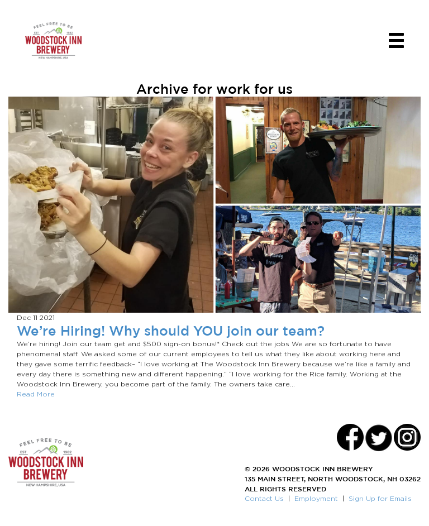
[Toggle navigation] (396, 40)
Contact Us (264, 498)
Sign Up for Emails (380, 498)
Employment (316, 498)
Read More (36, 394)
